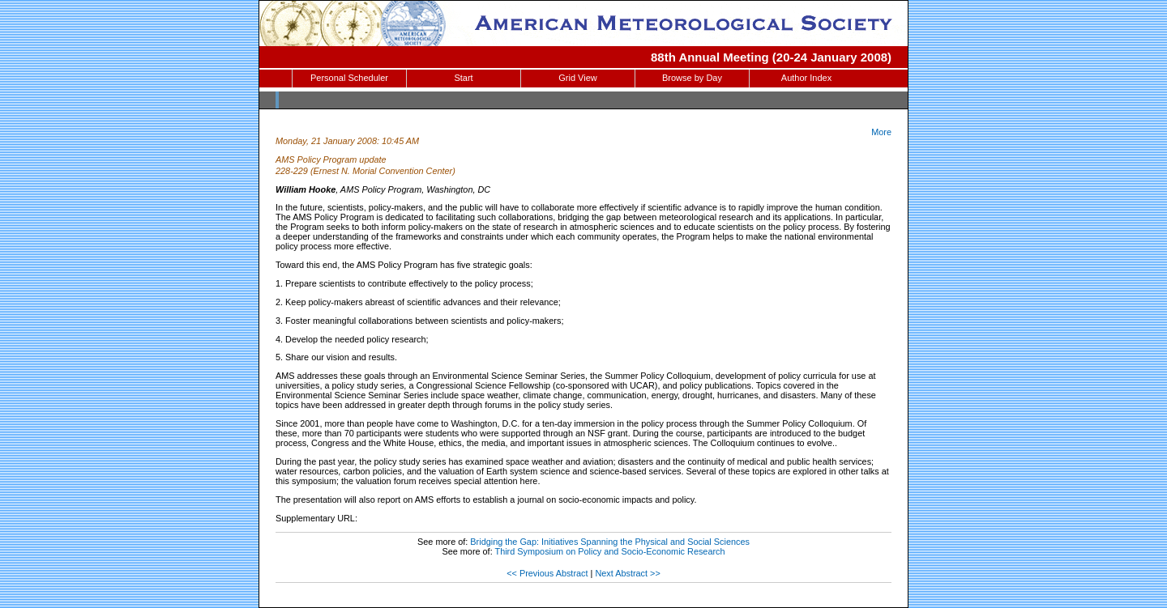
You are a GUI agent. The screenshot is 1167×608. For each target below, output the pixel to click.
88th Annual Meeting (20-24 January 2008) (771, 57)
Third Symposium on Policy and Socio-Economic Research (610, 551)
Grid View (577, 78)
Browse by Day (692, 78)
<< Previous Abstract (547, 573)
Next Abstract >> (627, 573)
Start (463, 78)
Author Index (806, 78)
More (881, 132)
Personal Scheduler (349, 78)
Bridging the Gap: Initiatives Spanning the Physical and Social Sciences (610, 541)
